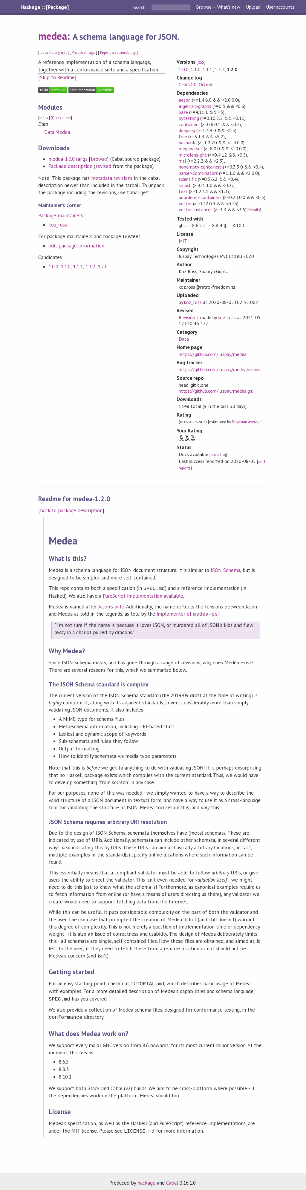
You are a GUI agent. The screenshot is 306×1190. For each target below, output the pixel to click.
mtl (182, 161)
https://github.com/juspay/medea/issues (219, 369)
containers (189, 124)
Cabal (172, 1179)
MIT (183, 241)
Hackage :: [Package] (44, 7)
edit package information (76, 245)
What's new (228, 7)
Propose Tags (83, 52)
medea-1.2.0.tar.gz (67, 159)
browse (99, 159)
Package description (70, 166)
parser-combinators (198, 173)
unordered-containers (200, 197)
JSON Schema (225, 570)
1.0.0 (53, 266)
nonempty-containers (200, 167)
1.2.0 (103, 266)
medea (52, 35)
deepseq (187, 130)
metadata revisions (111, 178)
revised (103, 166)
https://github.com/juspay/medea (213, 354)
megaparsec (191, 149)
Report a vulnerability (118, 52)
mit (63, 52)
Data (184, 339)
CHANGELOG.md (195, 85)
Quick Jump (61, 117)
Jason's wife (111, 606)
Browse (203, 7)
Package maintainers (60, 215)
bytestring (189, 118)
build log (218, 454)
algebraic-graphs (195, 106)
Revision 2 (189, 317)
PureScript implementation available (143, 595)
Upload (253, 7)
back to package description (71, 510)
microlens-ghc (193, 155)
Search (139, 7)
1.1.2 (90, 266)
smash (185, 185)
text (183, 191)
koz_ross (57, 224)
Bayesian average (246, 421)
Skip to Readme (57, 77)
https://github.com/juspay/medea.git (216, 391)
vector (185, 204)
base (183, 112)
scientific (188, 179)
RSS (201, 62)
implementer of (187, 613)
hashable (188, 143)
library (54, 52)
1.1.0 (66, 266)
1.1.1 (78, 266)
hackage (146, 1179)
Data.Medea (57, 132)
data (44, 52)
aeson (185, 100)
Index (44, 117)
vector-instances (195, 209)
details (254, 209)
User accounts (280, 7)
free (183, 137)
